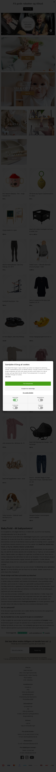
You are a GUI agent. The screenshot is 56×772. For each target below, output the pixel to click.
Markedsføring (40, 399)
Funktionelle (15, 407)
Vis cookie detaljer (28, 393)
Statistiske (40, 407)
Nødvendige (15, 399)
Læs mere (8, 376)
